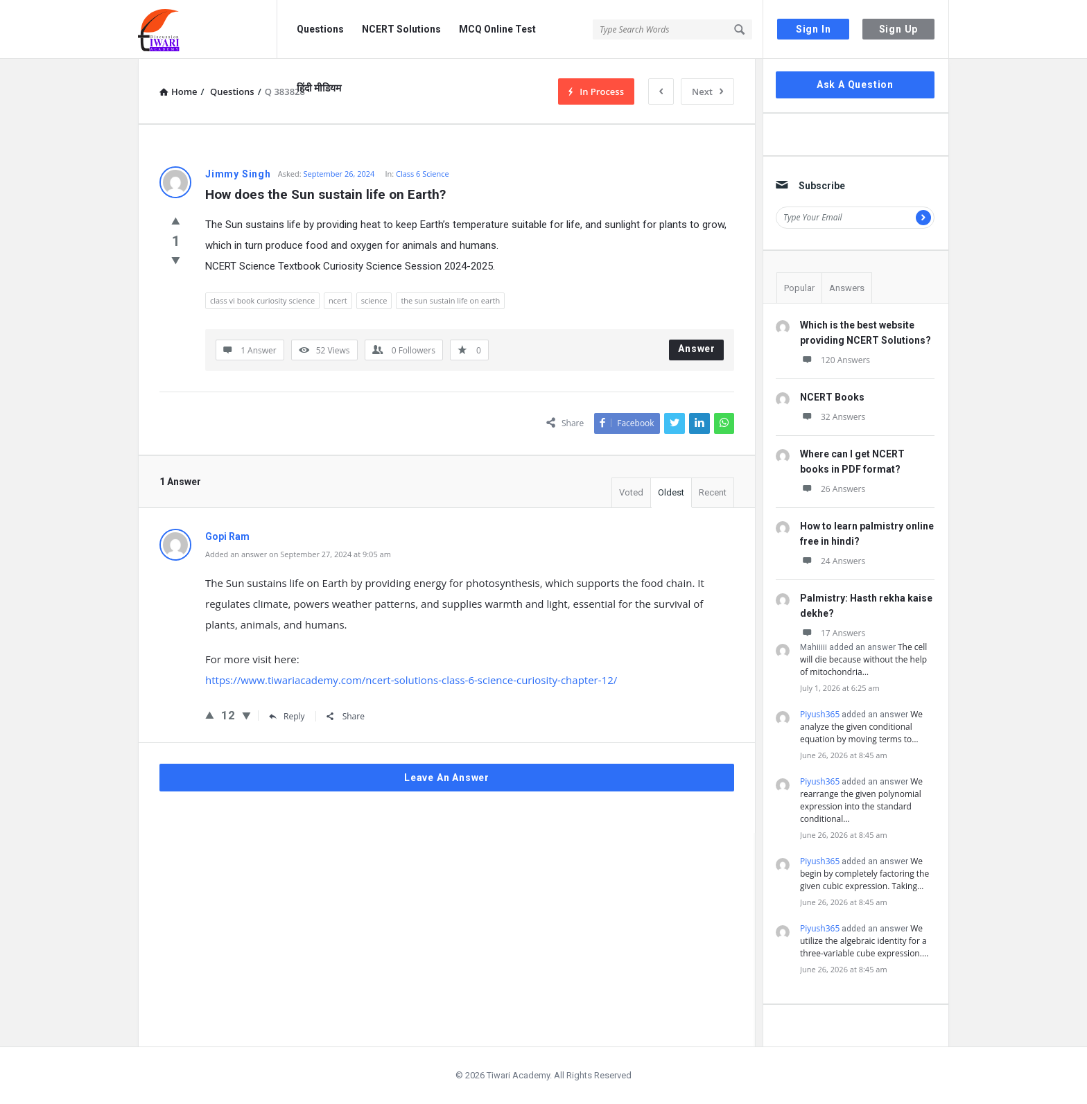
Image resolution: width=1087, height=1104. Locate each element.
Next (707, 91)
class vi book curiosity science (262, 300)
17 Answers (832, 633)
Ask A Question (855, 84)
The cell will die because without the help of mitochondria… (863, 659)
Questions (320, 29)
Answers (846, 288)
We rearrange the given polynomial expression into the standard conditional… (861, 800)
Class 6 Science (422, 173)
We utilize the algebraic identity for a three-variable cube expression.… (864, 940)
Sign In (813, 29)
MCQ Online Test (497, 29)
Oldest (671, 492)
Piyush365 (820, 714)
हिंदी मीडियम (319, 88)
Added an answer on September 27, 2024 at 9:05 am (298, 554)
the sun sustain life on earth (450, 300)
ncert (338, 300)
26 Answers (832, 489)
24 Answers (832, 561)
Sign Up (899, 29)
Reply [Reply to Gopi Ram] (287, 716)
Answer (696, 348)
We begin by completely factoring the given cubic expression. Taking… (864, 873)
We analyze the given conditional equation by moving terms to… (861, 726)
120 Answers (835, 360)
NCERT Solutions (401, 29)
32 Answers (832, 417)
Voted (631, 492)
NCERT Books (832, 397)
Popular (799, 288)
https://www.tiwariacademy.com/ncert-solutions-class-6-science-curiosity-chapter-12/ (411, 680)
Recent (713, 492)
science (374, 300)
